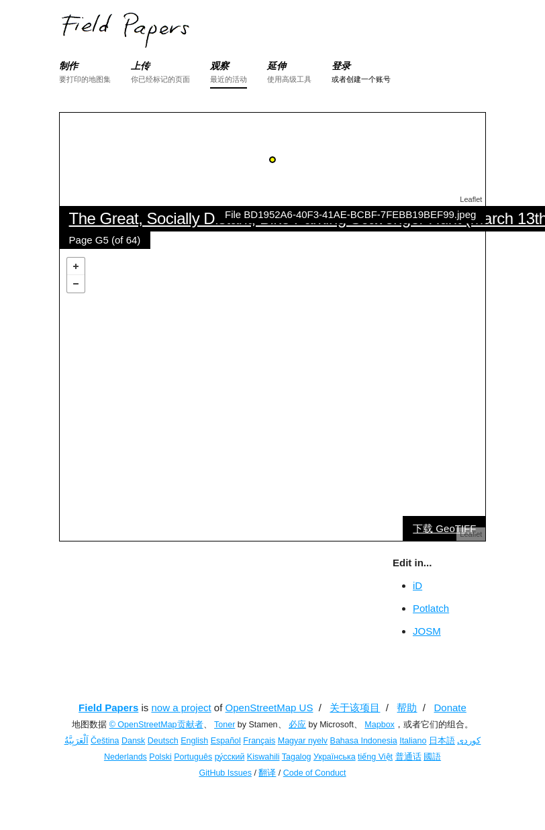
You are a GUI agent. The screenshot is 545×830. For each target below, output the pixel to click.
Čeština (105, 740)
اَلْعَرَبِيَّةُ (76, 740)
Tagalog (296, 757)
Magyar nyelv (303, 740)
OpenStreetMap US (269, 707)
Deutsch (163, 740)
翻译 (267, 773)
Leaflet (471, 199)
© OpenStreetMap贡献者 (156, 724)
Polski (160, 757)
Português (193, 757)
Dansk (133, 740)
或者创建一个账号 (361, 79)
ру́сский (230, 757)
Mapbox (379, 724)
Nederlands (125, 757)
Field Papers (108, 707)
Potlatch (431, 608)
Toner (224, 724)
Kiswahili (263, 757)
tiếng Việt (375, 757)
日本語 (442, 740)
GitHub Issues (225, 773)
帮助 (407, 707)
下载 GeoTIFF (444, 528)
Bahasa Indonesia (363, 740)
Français (259, 740)
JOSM (427, 631)
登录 (341, 65)
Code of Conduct (314, 773)
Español (226, 740)
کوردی (469, 740)
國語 (432, 757)
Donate (450, 707)
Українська (334, 757)
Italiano (412, 740)
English (194, 740)
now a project (181, 707)
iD (417, 585)
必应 (297, 724)
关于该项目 (355, 707)
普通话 (408, 757)
